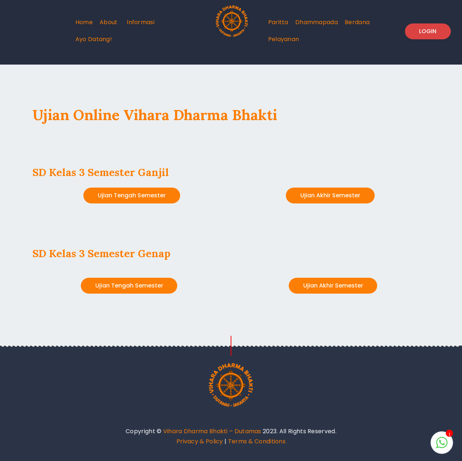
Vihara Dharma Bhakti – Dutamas (212, 431)
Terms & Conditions (257, 441)
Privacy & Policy (199, 441)
